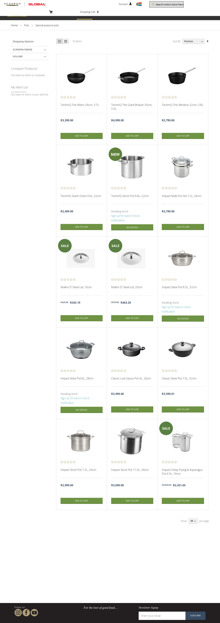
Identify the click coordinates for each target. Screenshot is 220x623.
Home (14, 25)
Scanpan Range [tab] (22, 49)
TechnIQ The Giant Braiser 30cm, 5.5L (131, 107)
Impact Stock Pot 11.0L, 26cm (130, 470)
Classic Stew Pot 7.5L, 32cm (179, 378)
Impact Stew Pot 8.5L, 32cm (179, 287)
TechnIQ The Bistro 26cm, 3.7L (80, 105)
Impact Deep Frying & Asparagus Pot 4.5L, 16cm (182, 471)
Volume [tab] (18, 56)
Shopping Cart (87, 11)
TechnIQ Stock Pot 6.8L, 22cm (130, 196)
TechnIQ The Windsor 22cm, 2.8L (182, 105)
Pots (26, 25)
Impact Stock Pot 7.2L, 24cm (78, 470)
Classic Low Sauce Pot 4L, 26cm (131, 378)
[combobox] (164, 4)
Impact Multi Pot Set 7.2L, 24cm (181, 196)
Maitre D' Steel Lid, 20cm (126, 287)
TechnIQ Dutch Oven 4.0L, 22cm (81, 196)
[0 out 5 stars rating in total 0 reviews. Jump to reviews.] (69, 97)
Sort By (176, 41)
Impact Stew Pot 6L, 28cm (77, 378)
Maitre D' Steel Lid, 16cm (76, 287)
